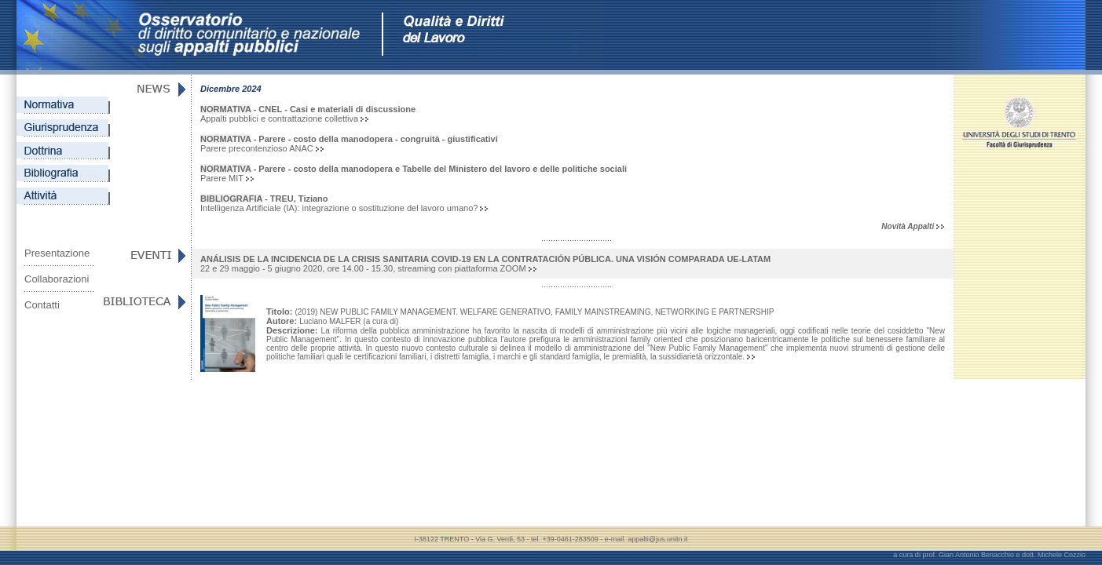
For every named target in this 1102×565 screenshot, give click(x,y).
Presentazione (57, 253)
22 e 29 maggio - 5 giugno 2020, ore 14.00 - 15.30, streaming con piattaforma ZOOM (485, 263)
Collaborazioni (56, 279)
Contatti (42, 305)
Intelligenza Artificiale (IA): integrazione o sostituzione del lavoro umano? (344, 203)
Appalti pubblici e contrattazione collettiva (308, 113)
